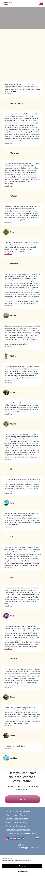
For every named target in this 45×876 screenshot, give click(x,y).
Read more (8, 143)
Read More (8, 93)
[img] (35, 3)
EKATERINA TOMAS (6, 3)
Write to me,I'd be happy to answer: (28, 846)
